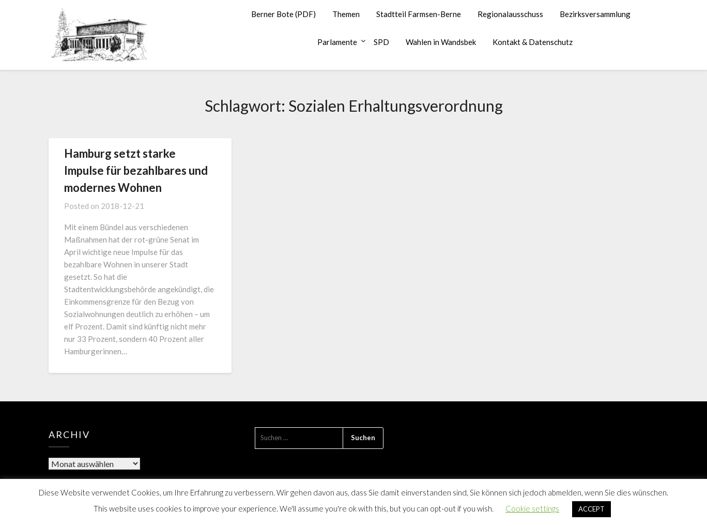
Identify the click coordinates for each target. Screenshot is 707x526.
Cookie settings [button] (532, 508)
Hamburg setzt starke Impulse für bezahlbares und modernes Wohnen (136, 170)
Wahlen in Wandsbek (441, 42)
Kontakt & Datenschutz (533, 42)
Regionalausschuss (510, 14)
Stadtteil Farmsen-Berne (418, 14)
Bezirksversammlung (595, 14)
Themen (346, 14)
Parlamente (337, 42)
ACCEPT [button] (591, 509)
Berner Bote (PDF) (283, 14)
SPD (381, 42)
